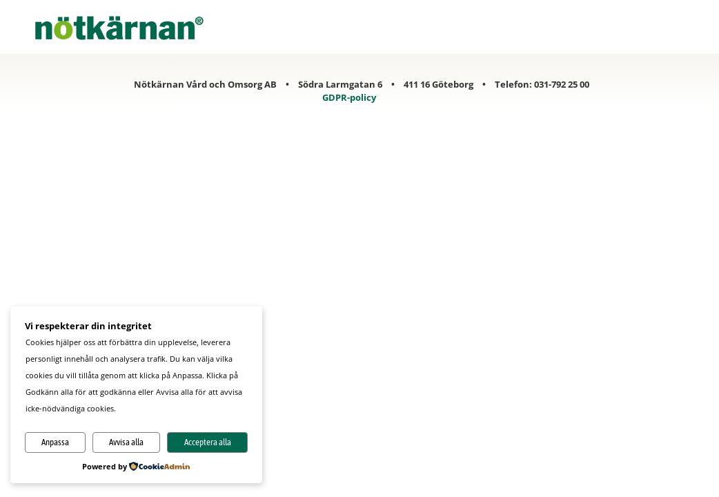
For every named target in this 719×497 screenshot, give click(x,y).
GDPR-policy (349, 97)
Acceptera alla (207, 442)
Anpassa (55, 442)
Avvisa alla (126, 442)
